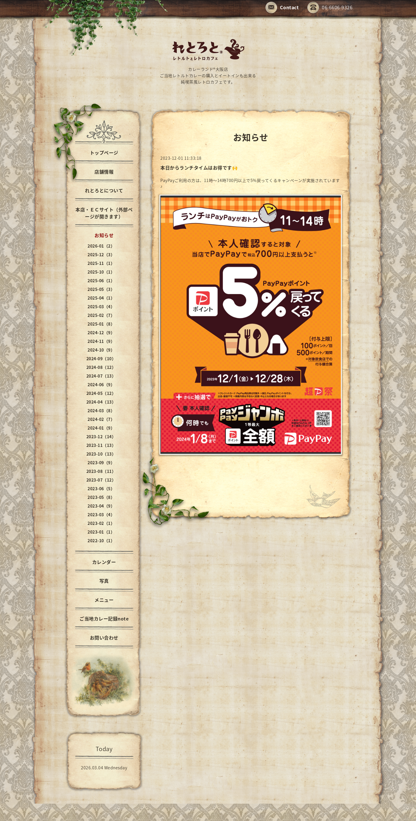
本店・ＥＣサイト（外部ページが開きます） (104, 213)
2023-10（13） (101, 454)
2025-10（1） (101, 272)
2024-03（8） (101, 410)
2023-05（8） (101, 497)
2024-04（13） (101, 402)
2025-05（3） (101, 289)
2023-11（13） (101, 445)
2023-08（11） (101, 471)
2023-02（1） (101, 523)
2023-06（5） (101, 488)
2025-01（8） (101, 324)
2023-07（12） (101, 480)
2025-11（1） (101, 263)
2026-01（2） (101, 246)
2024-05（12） (101, 393)
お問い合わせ (104, 637)
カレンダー (104, 561)
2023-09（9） (101, 462)
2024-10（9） (101, 350)
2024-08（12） (101, 367)
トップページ (104, 152)
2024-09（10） (101, 358)
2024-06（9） (101, 384)
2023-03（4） (101, 514)
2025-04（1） (101, 298)
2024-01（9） (101, 428)
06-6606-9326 (329, 8)
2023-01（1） (101, 532)
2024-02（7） (101, 419)
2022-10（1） (101, 540)
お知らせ (104, 235)
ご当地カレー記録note (104, 618)
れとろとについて (104, 190)
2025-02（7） (101, 315)
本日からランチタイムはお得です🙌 (199, 167)
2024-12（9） (101, 332)
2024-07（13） (101, 376)
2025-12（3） (101, 254)
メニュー (104, 599)
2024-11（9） (101, 341)
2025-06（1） (101, 280)
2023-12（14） (101, 436)
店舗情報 (104, 171)
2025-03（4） (101, 306)
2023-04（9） (101, 506)
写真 (104, 580)
